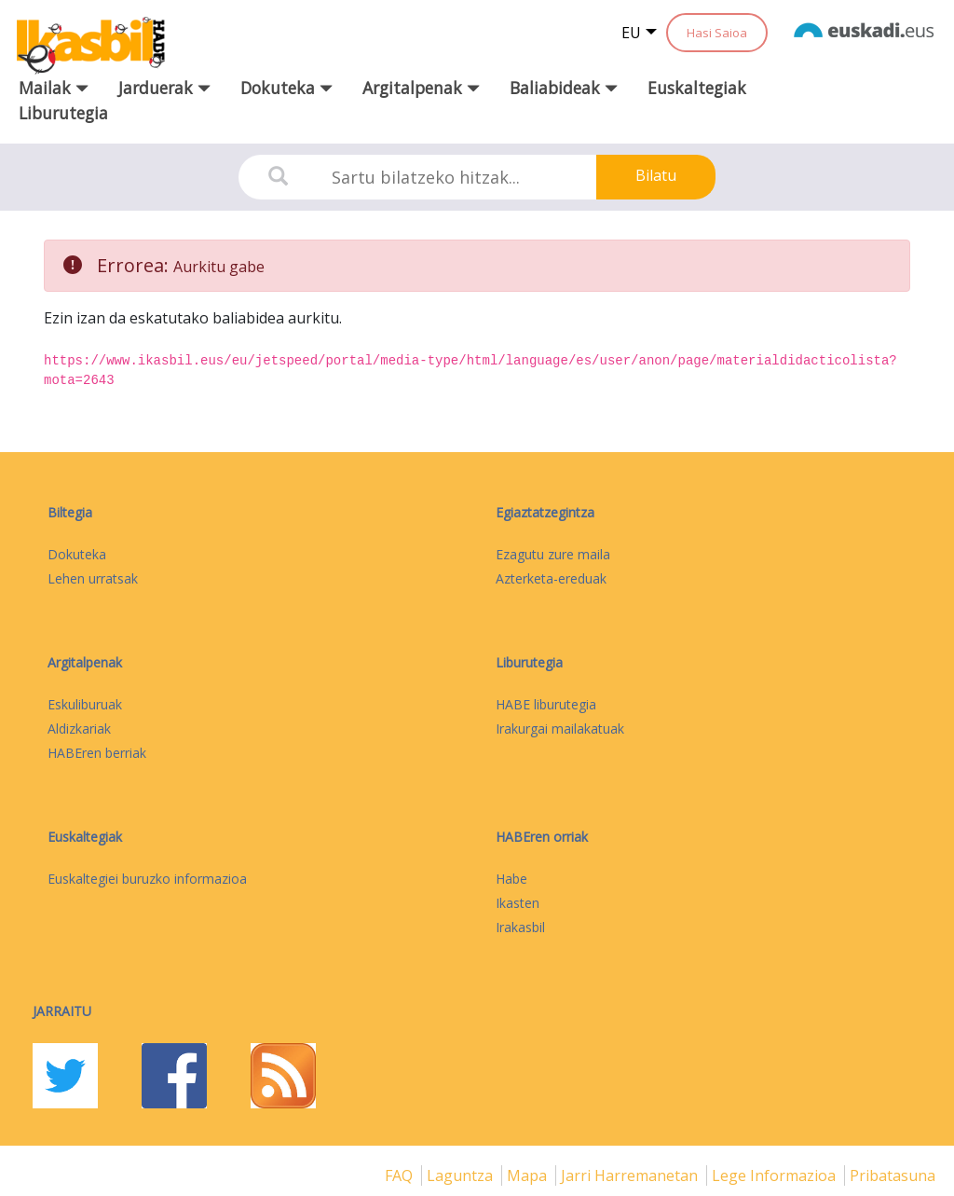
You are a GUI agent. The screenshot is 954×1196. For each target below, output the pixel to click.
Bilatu (655, 175)
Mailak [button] (54, 87)
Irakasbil (520, 927)
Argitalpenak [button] (421, 87)
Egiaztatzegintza (545, 512)
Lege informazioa (775, 1175)
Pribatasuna (892, 1175)
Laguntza (462, 1175)
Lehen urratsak (93, 578)
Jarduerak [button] (164, 87)
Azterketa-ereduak (551, 578)
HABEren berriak (97, 753)
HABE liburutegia (546, 704)
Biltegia (70, 512)
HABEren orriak (542, 836)
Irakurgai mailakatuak (560, 728)
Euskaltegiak (696, 87)
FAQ (400, 1175)
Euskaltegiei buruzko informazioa (147, 878)
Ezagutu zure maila (553, 554)
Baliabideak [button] (564, 87)
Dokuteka (77, 554)
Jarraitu (62, 1011)
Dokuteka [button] (286, 87)
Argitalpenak (85, 662)
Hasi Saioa (717, 32)
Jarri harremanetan (631, 1175)
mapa (529, 1175)
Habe (511, 878)
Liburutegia (63, 113)
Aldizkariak (79, 728)
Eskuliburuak (85, 704)
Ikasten (517, 903)
